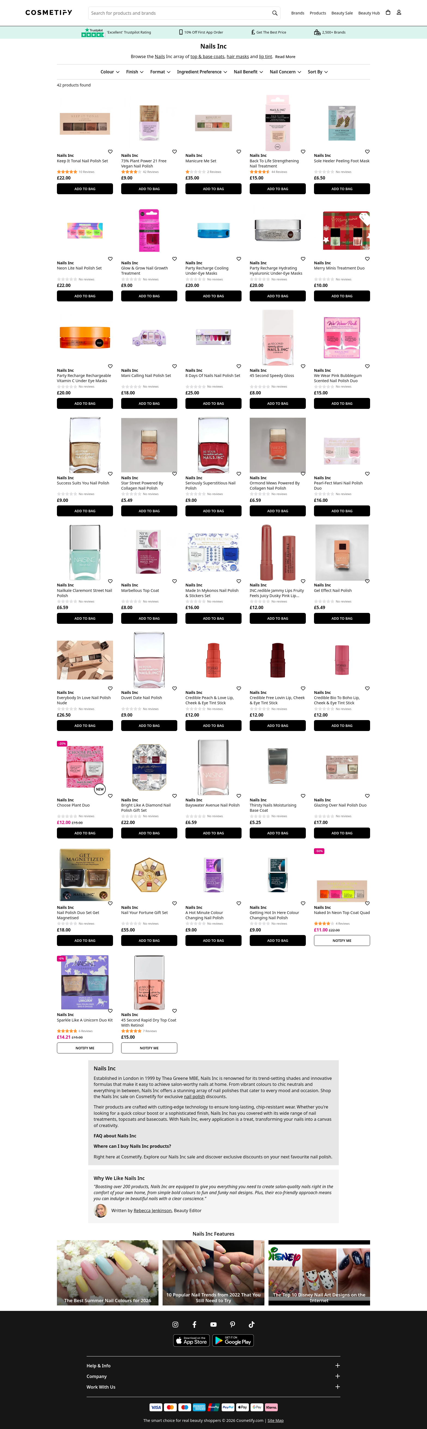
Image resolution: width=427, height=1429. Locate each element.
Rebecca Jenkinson (153, 1211)
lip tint (265, 56)
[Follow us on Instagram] (175, 1324)
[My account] (399, 12)
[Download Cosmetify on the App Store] (191, 1340)
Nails (160, 56)
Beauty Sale (342, 13)
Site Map (276, 1420)
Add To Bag (84, 188)
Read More (285, 56)
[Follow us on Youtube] (213, 1324)
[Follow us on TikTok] (251, 1324)
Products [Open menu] (318, 13)
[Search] (275, 13)
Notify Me (342, 940)
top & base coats (207, 56)
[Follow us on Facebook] (194, 1324)
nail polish (194, 1097)
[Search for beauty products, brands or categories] (184, 13)
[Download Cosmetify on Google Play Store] (233, 1340)
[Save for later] (106, 148)
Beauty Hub (369, 13)
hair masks (238, 56)
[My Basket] (388, 12)
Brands (297, 13)
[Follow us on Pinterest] (232, 1324)
